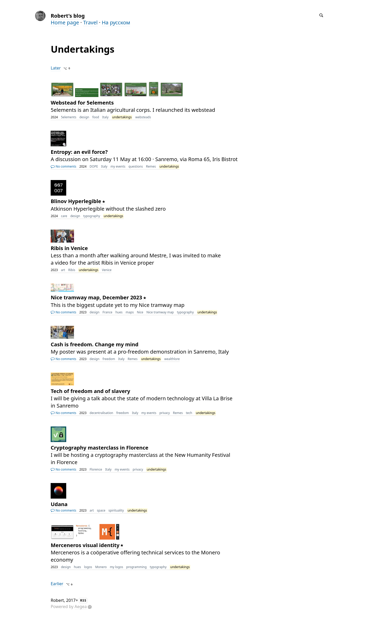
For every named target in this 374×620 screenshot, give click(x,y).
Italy (105, 117)
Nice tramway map (160, 312)
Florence (96, 469)
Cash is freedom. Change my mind (94, 344)
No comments (63, 166)
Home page (65, 22)
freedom (109, 359)
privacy (164, 413)
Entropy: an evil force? (79, 151)
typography (91, 216)
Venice (107, 270)
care (64, 216)
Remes (151, 166)
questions (136, 166)
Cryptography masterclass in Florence (99, 447)
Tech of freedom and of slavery (90, 391)
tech (189, 413)
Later (56, 68)
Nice (140, 312)
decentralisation (101, 413)
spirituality (116, 510)
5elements (68, 117)
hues (118, 312)
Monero (101, 567)
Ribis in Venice (69, 248)
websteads (143, 117)
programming (136, 567)
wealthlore (172, 359)
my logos (116, 567)
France (107, 312)
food (95, 117)
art (63, 270)
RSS (83, 600)
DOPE (94, 166)
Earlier (57, 584)
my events (117, 166)
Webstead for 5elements (82, 102)
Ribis (71, 270)
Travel (90, 22)
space (101, 510)
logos (88, 567)
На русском (116, 22)
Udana (59, 504)
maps (130, 312)
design (84, 117)
